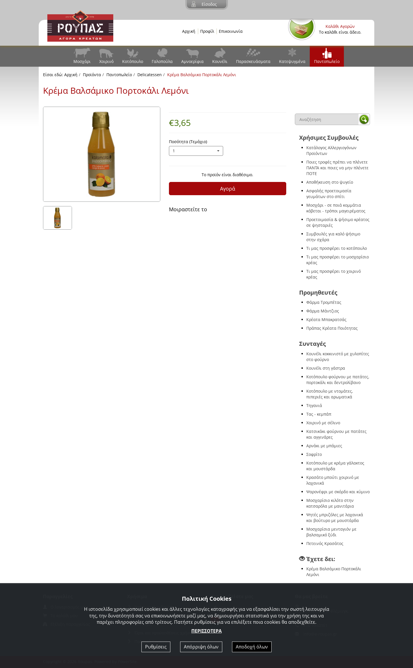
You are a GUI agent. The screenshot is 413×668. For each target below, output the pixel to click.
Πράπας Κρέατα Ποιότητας (332, 328)
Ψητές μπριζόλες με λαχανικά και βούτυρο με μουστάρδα (334, 517)
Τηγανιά (314, 405)
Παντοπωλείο (327, 61)
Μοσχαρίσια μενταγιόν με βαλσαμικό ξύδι (331, 532)
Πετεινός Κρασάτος (324, 543)
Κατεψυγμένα (292, 61)
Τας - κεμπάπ (318, 414)
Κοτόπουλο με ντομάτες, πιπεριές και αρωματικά (329, 394)
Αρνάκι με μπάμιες (324, 445)
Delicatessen (149, 74)
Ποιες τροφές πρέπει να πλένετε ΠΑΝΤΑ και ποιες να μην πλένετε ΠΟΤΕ (337, 167)
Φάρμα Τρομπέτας (323, 302)
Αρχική (188, 31)
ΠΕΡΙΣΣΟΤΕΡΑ (206, 631)
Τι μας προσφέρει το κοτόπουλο (336, 248)
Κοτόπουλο (132, 61)
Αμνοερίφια (192, 61)
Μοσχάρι (82, 61)
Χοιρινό (106, 61)
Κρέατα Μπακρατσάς (326, 319)
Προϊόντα (92, 74)
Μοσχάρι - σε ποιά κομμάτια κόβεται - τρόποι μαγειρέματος (335, 208)
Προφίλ (207, 31)
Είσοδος (209, 4)
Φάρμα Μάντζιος (322, 311)
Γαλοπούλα (162, 61)
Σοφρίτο (314, 454)
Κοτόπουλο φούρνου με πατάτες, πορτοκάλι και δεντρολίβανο (337, 379)
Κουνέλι (219, 61)
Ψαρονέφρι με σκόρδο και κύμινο (338, 491)
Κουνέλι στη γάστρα (325, 368)
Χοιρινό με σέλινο (323, 422)
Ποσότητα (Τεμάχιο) (188, 141)
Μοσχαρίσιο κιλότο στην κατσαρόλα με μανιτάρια (330, 503)
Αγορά (227, 188)
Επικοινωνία (231, 31)
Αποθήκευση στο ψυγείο (329, 182)
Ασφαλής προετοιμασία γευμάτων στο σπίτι (328, 193)
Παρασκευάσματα (253, 61)
